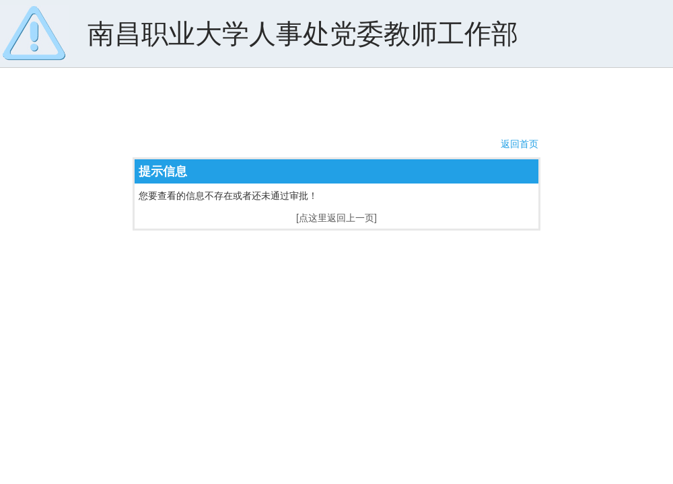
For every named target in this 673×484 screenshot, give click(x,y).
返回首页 (519, 143)
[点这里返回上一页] (336, 217)
